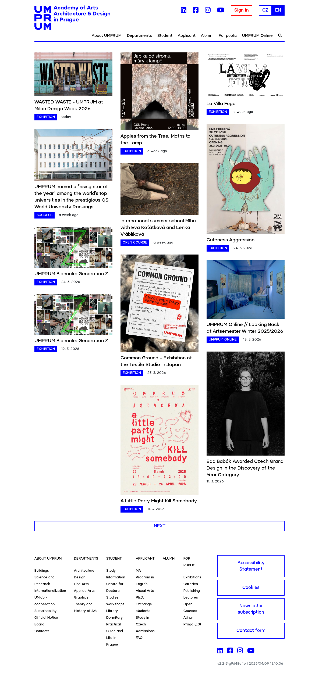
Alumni (207, 36)
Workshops (115, 604)
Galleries (190, 584)
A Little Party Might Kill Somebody (158, 501)
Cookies (251, 588)
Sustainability (45, 611)
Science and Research (44, 581)
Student (164, 36)
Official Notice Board (46, 621)
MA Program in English (145, 577)
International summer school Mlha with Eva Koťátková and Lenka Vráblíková (158, 228)
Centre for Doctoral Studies (114, 591)
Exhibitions (192, 577)
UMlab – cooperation (44, 601)
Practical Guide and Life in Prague (114, 634)
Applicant (187, 36)
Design (79, 577)
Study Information (115, 574)
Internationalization (50, 590)
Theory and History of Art (85, 608)
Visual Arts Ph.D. (145, 594)
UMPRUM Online (257, 36)
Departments (139, 36)
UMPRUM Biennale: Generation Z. (71, 274)
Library (112, 611)
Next (159, 526)
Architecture (84, 570)
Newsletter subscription (251, 609)
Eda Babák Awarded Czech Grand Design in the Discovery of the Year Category (245, 468)
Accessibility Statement (251, 566)
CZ (265, 10)
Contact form (250, 631)
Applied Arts (84, 590)
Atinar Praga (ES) (192, 621)
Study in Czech (142, 621)
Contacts (41, 631)
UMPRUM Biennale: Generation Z (71, 341)
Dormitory (114, 617)
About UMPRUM (107, 36)
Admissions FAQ (145, 634)
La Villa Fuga (221, 104)
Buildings (41, 570)
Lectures (190, 597)
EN (278, 10)
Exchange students (144, 608)
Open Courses (190, 608)
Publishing (191, 590)
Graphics (81, 597)
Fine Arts (81, 584)
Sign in (241, 10)
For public (228, 36)
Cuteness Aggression (230, 240)
